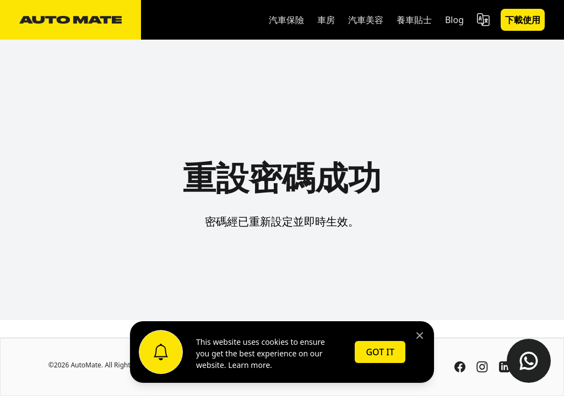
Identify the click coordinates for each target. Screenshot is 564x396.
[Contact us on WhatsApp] (529, 361)
